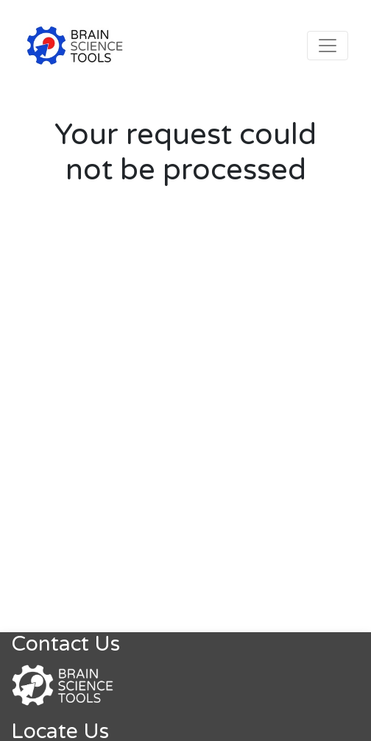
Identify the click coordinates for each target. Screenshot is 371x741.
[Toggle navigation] (327, 45)
